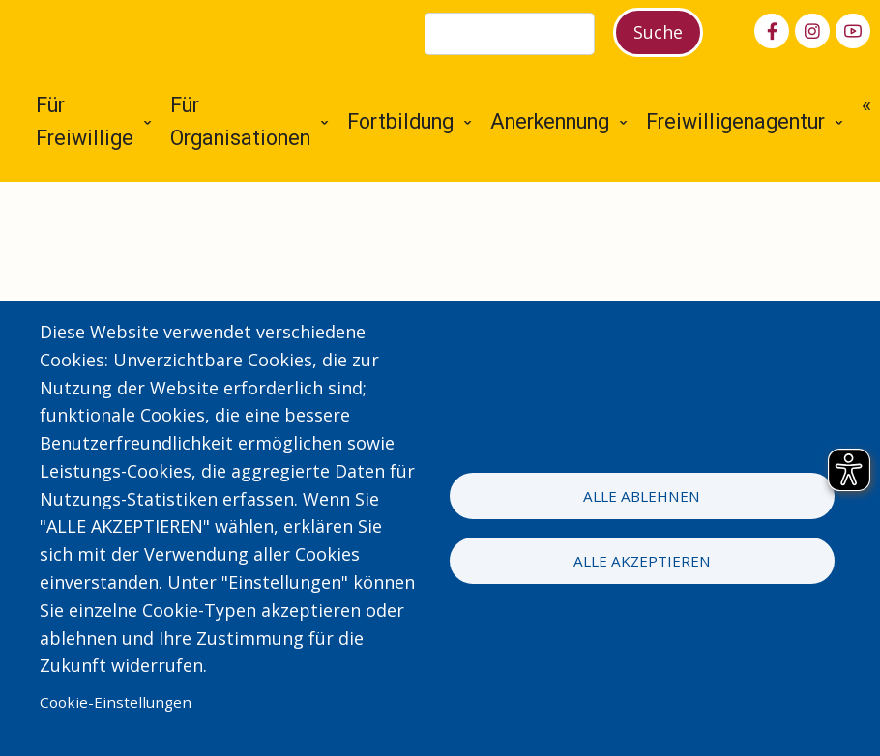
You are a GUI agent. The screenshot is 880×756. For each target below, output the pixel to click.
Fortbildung (400, 121)
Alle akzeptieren (642, 560)
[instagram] (812, 31)
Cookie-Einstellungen (115, 702)
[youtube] (853, 31)
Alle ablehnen (641, 496)
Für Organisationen (240, 122)
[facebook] (771, 31)
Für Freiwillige (84, 122)
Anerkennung (549, 121)
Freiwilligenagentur (735, 121)
